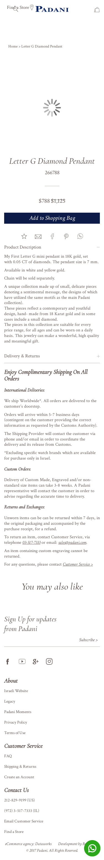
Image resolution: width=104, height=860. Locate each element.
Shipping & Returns (20, 766)
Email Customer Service (23, 821)
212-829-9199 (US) (19, 800)
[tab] (52, 247)
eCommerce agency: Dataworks (28, 843)
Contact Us (16, 790)
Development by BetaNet (76, 843)
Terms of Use (14, 732)
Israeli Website (16, 690)
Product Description (22, 247)
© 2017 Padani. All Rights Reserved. (52, 850)
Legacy (9, 701)
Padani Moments (17, 711)
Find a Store (14, 831)
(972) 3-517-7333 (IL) (21, 810)
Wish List (88, 9)
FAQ (8, 756)
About (11, 680)
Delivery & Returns (22, 356)
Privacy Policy (15, 722)
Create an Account (19, 777)
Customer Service (23, 746)
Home (13, 46)
